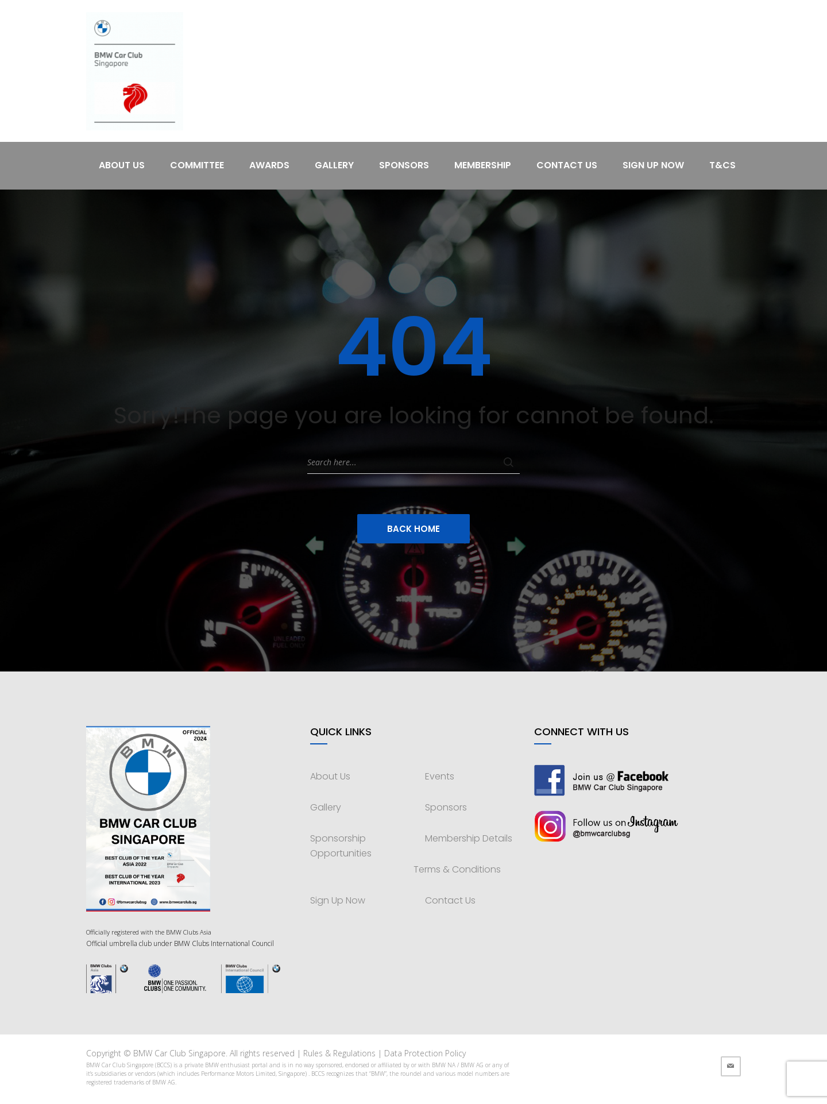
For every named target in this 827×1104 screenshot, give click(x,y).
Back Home (413, 529)
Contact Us (566, 165)
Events (439, 776)
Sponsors (404, 165)
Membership (482, 165)
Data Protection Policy (425, 1053)
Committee (197, 165)
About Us (122, 165)
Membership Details (468, 838)
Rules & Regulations (339, 1053)
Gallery (334, 165)
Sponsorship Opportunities (341, 846)
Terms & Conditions (457, 869)
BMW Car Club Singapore (179, 1053)
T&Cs (722, 165)
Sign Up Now (653, 165)
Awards (269, 165)
